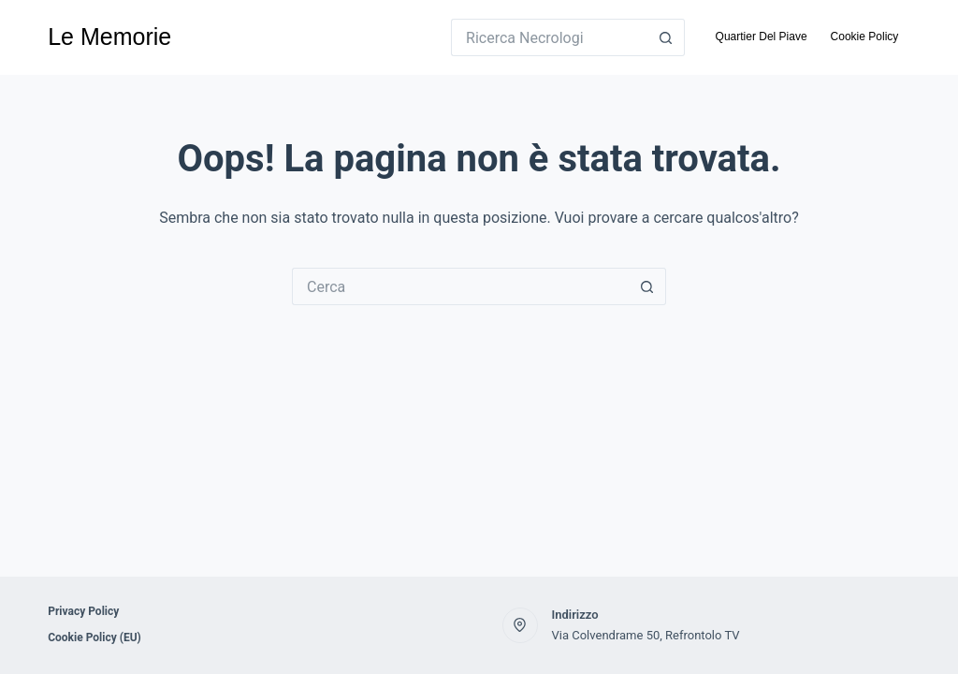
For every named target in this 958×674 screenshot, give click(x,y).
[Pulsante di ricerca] (666, 37)
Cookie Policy (865, 36)
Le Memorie (109, 36)
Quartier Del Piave (761, 36)
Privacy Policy (83, 611)
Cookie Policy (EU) (94, 637)
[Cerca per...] (549, 37)
